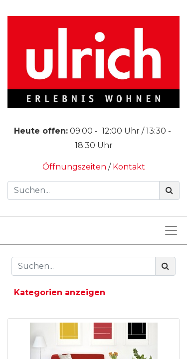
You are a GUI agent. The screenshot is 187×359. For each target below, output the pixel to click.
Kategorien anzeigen (59, 292)
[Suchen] (169, 190)
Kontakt (129, 167)
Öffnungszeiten (75, 167)
